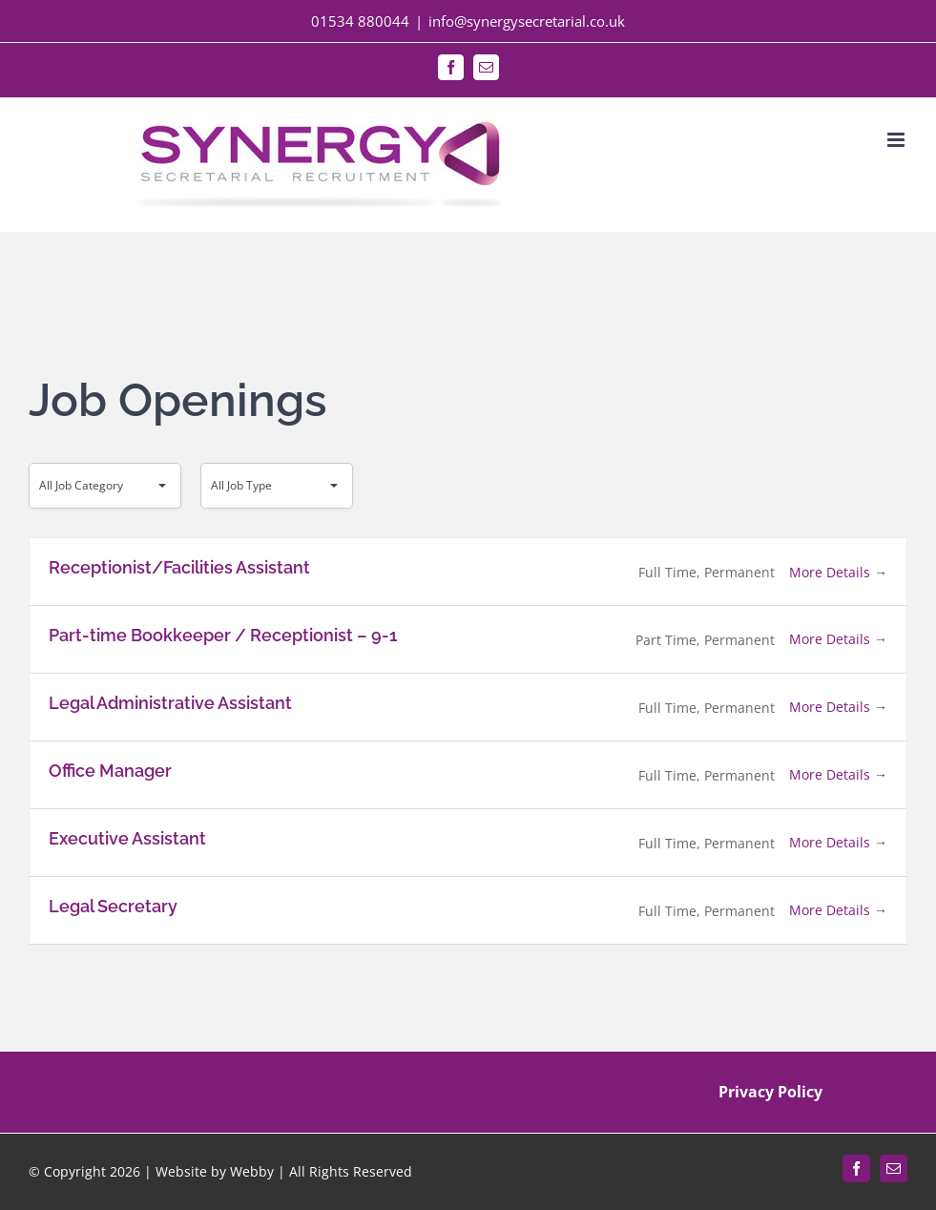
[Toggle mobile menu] (897, 140)
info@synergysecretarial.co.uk (526, 21)
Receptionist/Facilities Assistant (179, 567)
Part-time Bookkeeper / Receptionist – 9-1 (223, 635)
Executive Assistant (127, 838)
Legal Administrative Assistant (170, 703)
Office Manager (110, 771)
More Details (838, 572)
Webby (252, 1171)
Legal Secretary (113, 906)
